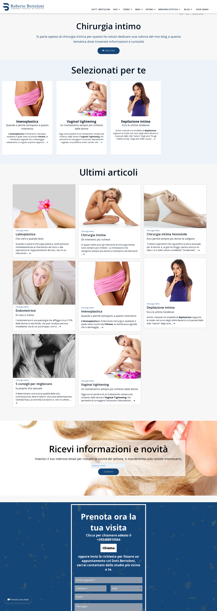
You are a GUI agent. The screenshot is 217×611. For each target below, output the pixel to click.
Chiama (109, 548)
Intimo (150, 9)
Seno (139, 9)
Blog (188, 9)
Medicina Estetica (169, 9)
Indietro (108, 50)
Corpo (127, 9)
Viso (116, 9)
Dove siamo (202, 9)
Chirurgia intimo (22, 230)
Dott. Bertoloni (101, 9)
